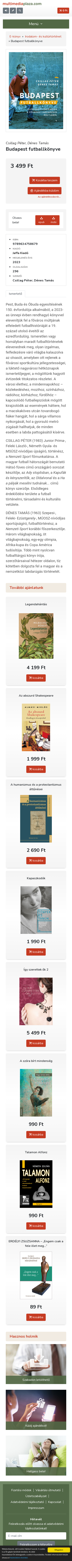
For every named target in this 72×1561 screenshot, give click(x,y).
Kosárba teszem (44, 180)
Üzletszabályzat (36, 1496)
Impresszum (36, 1508)
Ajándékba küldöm (44, 191)
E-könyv (15, 36)
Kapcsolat (54, 1502)
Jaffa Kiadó (20, 253)
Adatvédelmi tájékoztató (27, 1502)
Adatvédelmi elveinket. (19, 1558)
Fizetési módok (21, 1490)
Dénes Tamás (38, 143)
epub (41, 220)
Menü (36, 23)
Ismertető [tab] (15, 294)
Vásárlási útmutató (48, 1490)
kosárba (36, 678)
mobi (53, 220)
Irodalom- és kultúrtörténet (43, 36)
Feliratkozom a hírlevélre (36, 1545)
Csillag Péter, (16, 143)
